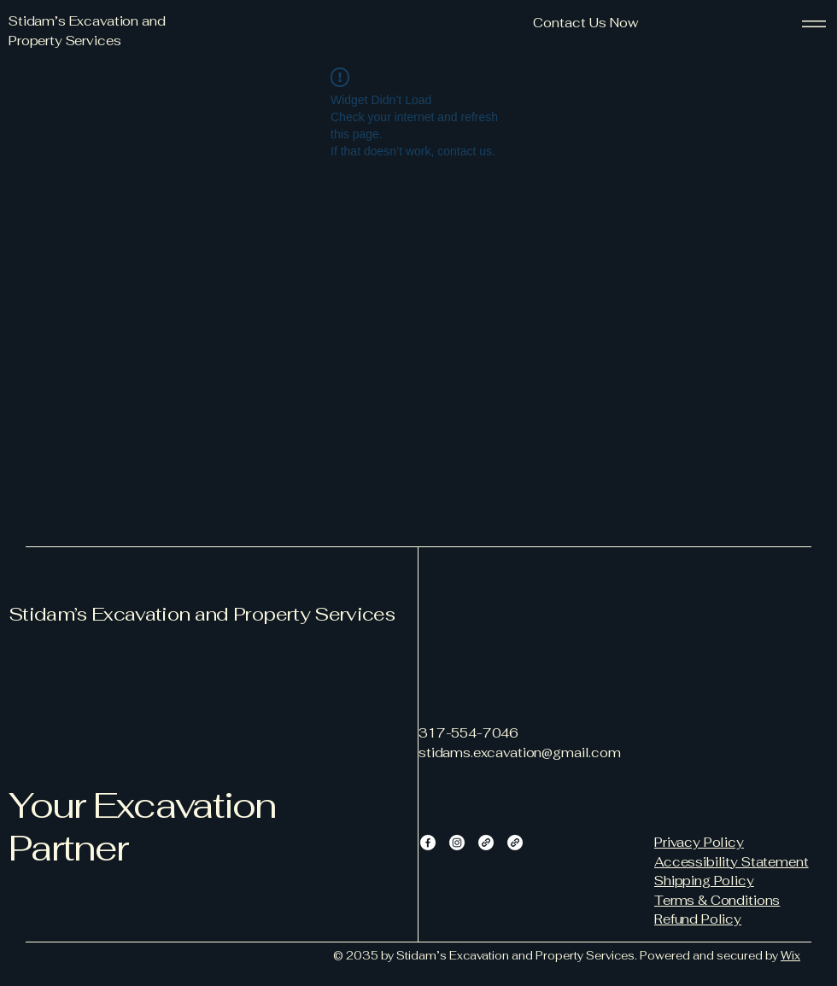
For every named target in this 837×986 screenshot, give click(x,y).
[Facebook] (427, 842)
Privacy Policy (699, 842)
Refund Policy (697, 919)
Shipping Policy (704, 880)
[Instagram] (457, 842)
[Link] (486, 842)
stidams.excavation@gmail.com (519, 752)
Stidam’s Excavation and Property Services (202, 614)
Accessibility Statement (731, 862)
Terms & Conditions (717, 900)
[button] (585, 23)
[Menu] (814, 23)
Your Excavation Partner (142, 826)
